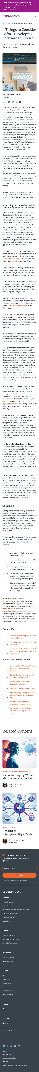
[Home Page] (11, 16)
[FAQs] (4, 1009)
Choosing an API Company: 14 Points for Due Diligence (23, 637)
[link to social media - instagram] (7, 1045)
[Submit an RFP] (7, 1031)
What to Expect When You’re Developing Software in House (21, 703)
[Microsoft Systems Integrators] (12, 939)
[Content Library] (7, 979)
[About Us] (5, 1023)
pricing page (22, 621)
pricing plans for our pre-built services (15, 611)
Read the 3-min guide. (9, 10)
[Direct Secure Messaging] (10, 913)
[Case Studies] (6, 983)
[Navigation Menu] (35, 16)
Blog (3, 23)
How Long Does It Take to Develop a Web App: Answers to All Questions (22, 668)
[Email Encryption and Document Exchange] (16, 910)
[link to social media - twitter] (11, 1045)
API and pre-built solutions (12, 601)
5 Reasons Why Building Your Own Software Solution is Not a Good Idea (22, 695)
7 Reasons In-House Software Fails (22, 688)
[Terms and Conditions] (9, 1058)
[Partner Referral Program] (10, 943)
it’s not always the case (10, 259)
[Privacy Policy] (6, 1054)
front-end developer (20, 306)
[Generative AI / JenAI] (8, 917)
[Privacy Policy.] (24, 880)
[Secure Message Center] (10, 902)
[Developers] (6, 952)
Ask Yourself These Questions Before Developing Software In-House (21, 710)
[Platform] (5, 897)
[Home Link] (11, 892)
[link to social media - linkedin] (15, 1045)
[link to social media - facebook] (3, 1045)
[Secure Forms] (6, 906)
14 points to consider (9, 404)
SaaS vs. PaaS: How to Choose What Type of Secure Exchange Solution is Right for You (23, 651)
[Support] (5, 1004)
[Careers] (4, 1027)
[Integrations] (6, 921)
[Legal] (4, 1051)
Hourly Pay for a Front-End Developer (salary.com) (19, 683)
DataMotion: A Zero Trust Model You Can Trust (23, 643)
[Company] (6, 1018)
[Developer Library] (8, 957)
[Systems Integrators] (9, 935)
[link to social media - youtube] (18, 1045)
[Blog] (3, 975)
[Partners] (5, 930)
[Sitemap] (5, 1061)
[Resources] (6, 970)
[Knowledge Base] (7, 961)
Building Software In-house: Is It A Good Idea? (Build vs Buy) (22, 676)
